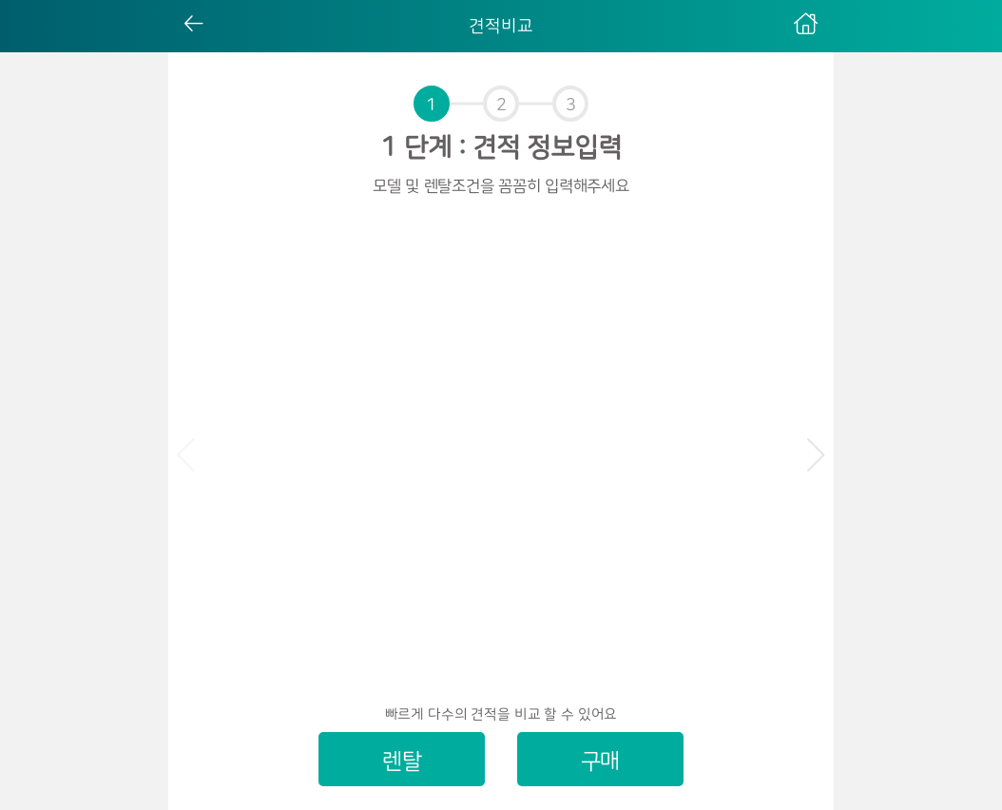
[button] (816, 455)
